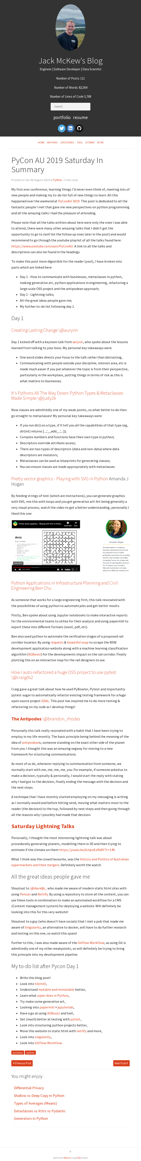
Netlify (43, 894)
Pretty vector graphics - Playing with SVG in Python (59, 479)
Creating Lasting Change (34, 330)
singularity (43, 1037)
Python (57, 180)
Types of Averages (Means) (35, 1103)
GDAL (45, 701)
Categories (67, 142)
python (30, 1052)
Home (41, 142)
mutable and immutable (56, 989)
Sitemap (90, 142)
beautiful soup (78, 642)
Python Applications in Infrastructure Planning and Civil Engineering (64, 585)
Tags (80, 142)
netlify (81, 1031)
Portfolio (62, 117)
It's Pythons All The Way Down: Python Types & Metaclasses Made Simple (67, 395)
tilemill (40, 984)
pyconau (18, 1052)
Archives (52, 142)
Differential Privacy (29, 1087)
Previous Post (22, 1063)
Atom (100, 142)
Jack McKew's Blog (70, 60)
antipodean (30, 742)
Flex (79, 1157)
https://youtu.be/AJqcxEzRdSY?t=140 (87, 850)
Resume (80, 117)
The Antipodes (26, 719)
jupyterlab (65, 1007)
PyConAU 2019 (68, 201)
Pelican (25, 894)
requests (57, 642)
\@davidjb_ (38, 888)
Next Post (121, 1063)
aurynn (78, 342)
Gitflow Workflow (91, 943)
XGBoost (34, 654)
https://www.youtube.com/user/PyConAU (42, 246)
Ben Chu (43, 588)
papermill (47, 1007)
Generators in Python (31, 1118)
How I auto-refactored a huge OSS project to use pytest (63, 672)
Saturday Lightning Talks (42, 826)
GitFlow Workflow (48, 1043)
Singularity (33, 927)
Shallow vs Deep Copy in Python (39, 1095)
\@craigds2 (22, 677)
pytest (75, 1019)
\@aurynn (68, 330)
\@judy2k (46, 398)
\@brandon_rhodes (61, 719)
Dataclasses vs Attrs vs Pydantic (40, 1110)
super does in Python (52, 995)
